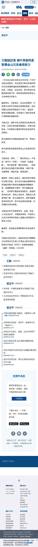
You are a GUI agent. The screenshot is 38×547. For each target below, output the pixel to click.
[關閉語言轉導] (36, 532)
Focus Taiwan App (25, 493)
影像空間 (22, 519)
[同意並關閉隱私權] (36, 540)
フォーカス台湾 (10, 491)
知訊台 (22, 525)
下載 (33, 2)
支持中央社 (29, 7)
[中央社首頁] (19, 7)
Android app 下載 (25, 491)
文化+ (21, 498)
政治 (19, 13)
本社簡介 (8, 514)
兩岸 (31, 13)
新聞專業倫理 (9, 523)
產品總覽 (22, 514)
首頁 (3, 27)
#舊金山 (21, 255)
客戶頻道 (22, 516)
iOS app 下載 (24, 489)
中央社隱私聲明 (27, 543)
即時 (13, 13)
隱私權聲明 (9, 528)
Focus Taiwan (10, 489)
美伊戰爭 (5, 13)
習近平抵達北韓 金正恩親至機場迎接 (18, 341)
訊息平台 (22, 521)
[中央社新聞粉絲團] (19, 481)
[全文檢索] (35, 7)
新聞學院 (22, 502)
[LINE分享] (8, 74)
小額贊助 (19, 399)
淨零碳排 (22, 500)
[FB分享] (3, 74)
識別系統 (8, 516)
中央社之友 (23, 528)
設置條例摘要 (9, 521)
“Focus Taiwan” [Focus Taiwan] (25, 536)
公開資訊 (8, 519)
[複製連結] (13, 74)
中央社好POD (24, 507)
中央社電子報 (24, 504)
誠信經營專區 (9, 525)
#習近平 (12, 255)
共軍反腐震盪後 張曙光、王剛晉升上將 (19, 313)
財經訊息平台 (24, 523)
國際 (25, 13)
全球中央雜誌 (24, 495)
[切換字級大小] (19, 74)
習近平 (10, 307)
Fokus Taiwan (10, 493)
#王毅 (5, 255)
